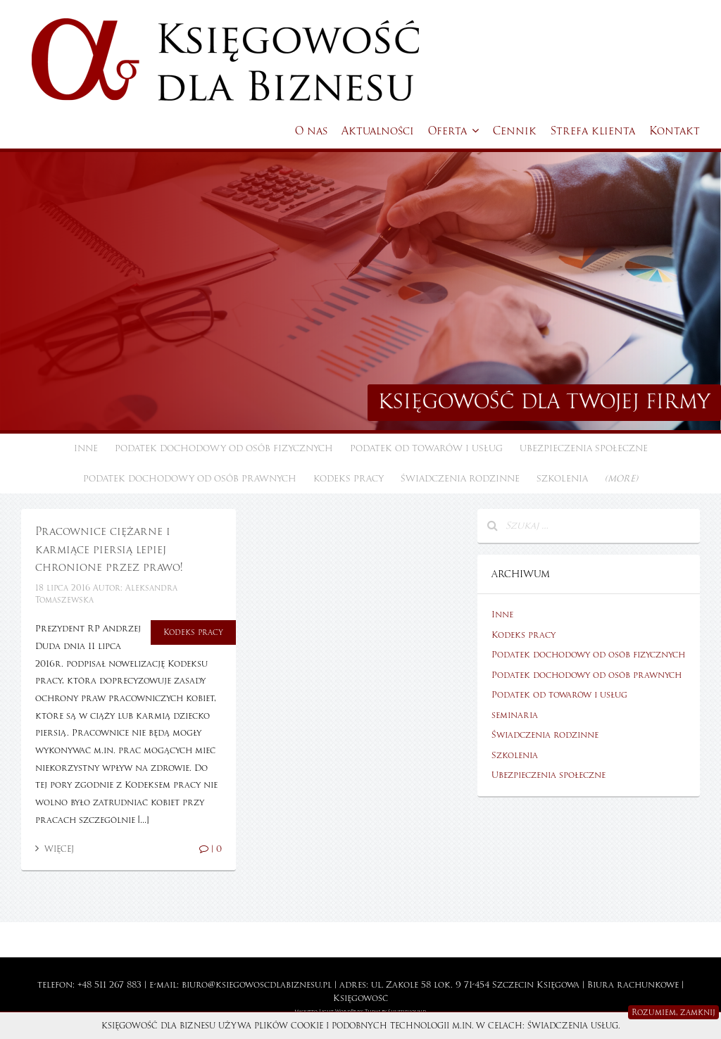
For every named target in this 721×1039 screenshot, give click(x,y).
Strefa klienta (593, 131)
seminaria (514, 715)
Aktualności (377, 131)
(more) (621, 478)
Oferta (453, 131)
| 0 (210, 849)
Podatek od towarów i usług (426, 448)
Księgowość (360, 998)
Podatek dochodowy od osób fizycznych (224, 448)
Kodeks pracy (348, 478)
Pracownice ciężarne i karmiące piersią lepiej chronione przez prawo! (108, 549)
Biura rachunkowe (633, 984)
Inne (86, 448)
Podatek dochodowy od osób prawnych (189, 478)
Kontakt (674, 131)
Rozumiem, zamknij (673, 1012)
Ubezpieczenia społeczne (584, 448)
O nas (311, 131)
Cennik (515, 131)
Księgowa (558, 984)
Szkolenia (562, 478)
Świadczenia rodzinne (460, 478)
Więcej (54, 849)
